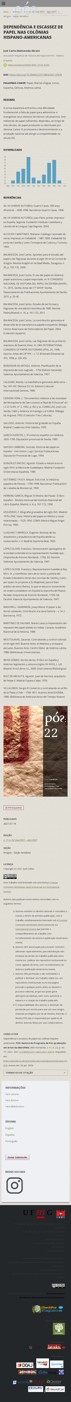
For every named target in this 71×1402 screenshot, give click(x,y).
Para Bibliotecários (14, 1106)
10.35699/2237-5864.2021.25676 (36, 1051)
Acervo (16, 11)
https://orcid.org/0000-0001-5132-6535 (28, 64)
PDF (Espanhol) (15, 807)
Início (6, 11)
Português (11, 1141)
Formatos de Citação (19, 1072)
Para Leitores (12, 1094)
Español (9, 1134)
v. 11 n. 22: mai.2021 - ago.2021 (40, 11)
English (9, 1128)
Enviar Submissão (17, 1157)
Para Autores (12, 1100)
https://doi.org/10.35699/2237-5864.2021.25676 (35, 74)
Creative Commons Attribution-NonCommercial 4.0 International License (31, 887)
